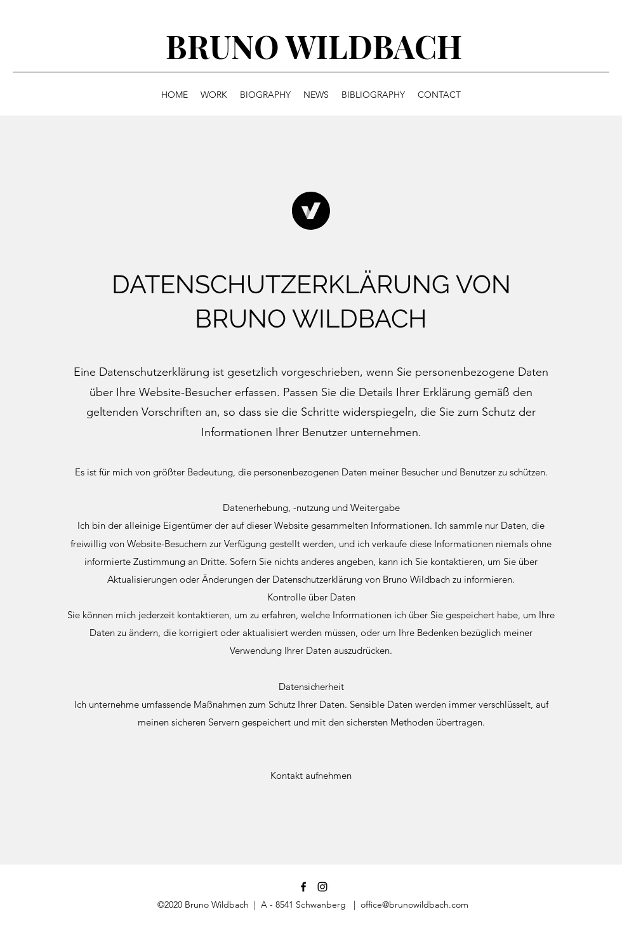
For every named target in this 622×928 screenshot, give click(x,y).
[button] (311, 775)
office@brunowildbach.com (414, 904)
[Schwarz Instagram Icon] (322, 886)
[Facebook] (303, 886)
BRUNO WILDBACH (314, 46)
